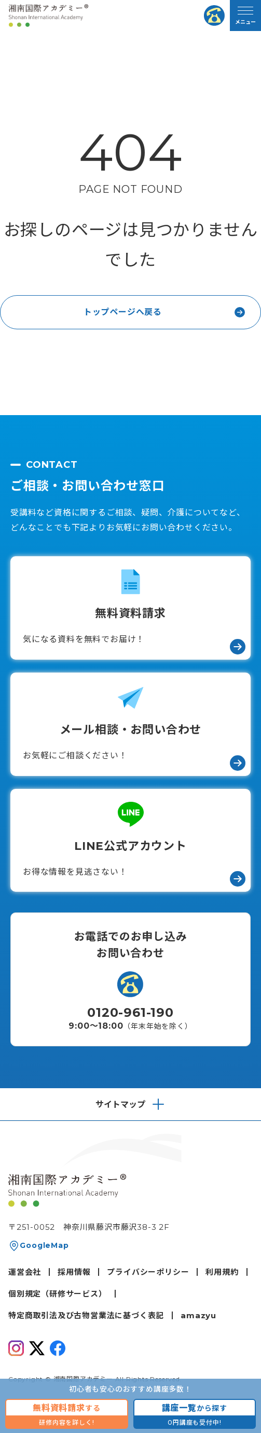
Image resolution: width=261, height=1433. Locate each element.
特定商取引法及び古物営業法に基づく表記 (86, 1315)
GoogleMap (44, 1245)
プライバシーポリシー (148, 1272)
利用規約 (221, 1272)
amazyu (198, 1315)
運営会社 (24, 1272)
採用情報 (74, 1272)
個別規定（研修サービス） (57, 1294)
